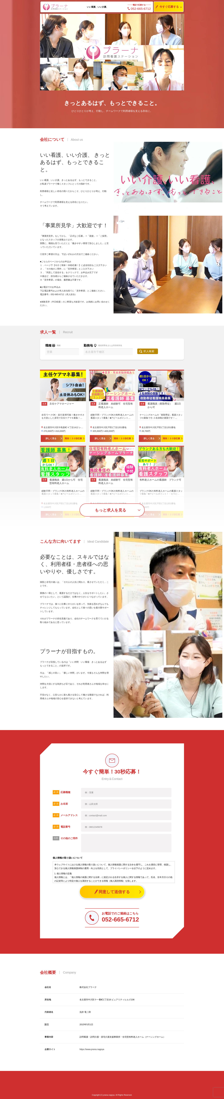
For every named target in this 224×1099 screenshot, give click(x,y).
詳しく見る (51, 438)
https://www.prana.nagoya (92, 1049)
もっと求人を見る (110, 510)
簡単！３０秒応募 (73, 438)
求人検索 (149, 351)
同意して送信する (112, 891)
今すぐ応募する (166, 6)
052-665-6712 (139, 8)
